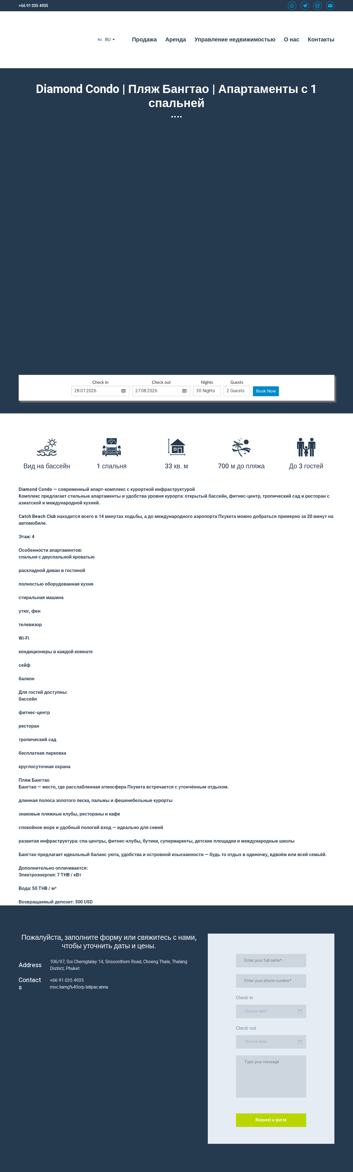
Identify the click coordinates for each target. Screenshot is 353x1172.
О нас (291, 40)
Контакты (321, 40)
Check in (100, 382)
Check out (161, 382)
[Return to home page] (52, 40)
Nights (207, 382)
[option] (104, 39)
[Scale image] (176, 243)
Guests (236, 382)
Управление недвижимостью (235, 40)
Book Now (266, 391)
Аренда (175, 40)
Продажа (144, 40)
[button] (292, 5)
